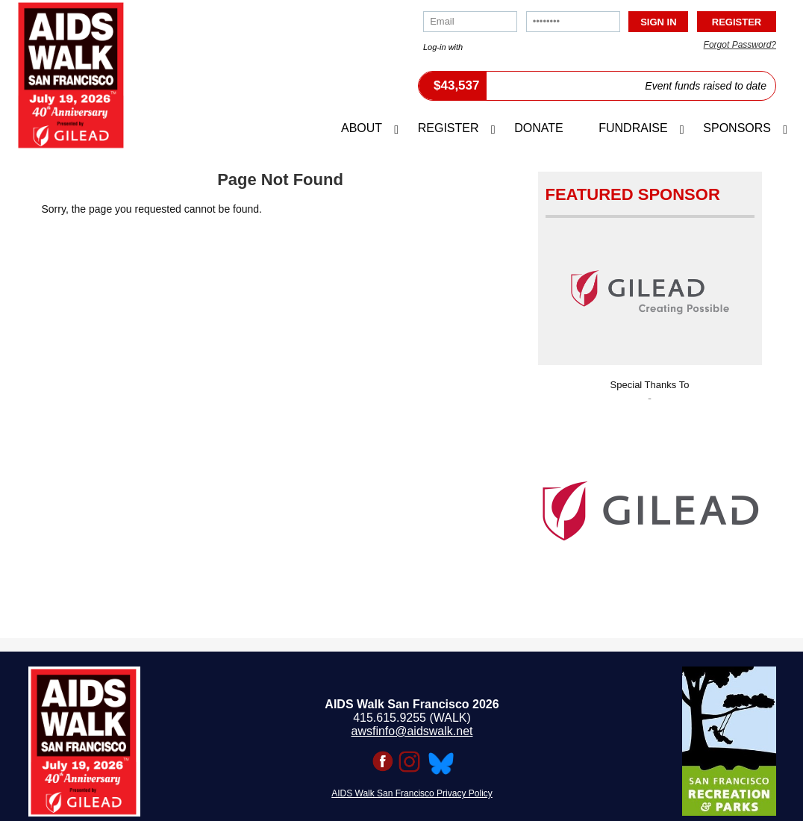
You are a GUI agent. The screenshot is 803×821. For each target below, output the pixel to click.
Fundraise (633, 128)
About (361, 128)
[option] (650, 506)
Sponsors (737, 128)
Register (448, 128)
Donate (538, 128)
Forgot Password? (740, 45)
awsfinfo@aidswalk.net (412, 731)
